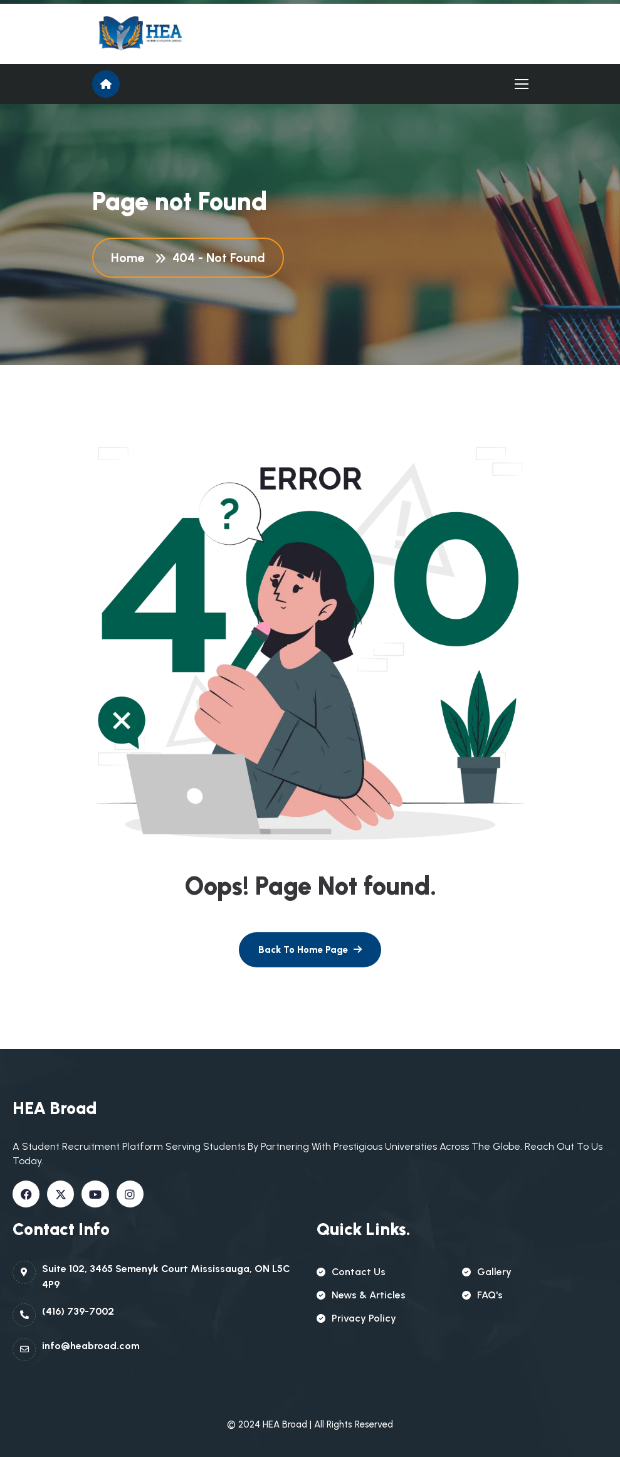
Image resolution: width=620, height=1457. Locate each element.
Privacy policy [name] (356, 1318)
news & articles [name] (361, 1295)
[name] (148, 33)
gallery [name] (487, 1272)
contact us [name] (351, 1272)
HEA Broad (285, 1424)
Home (130, 257)
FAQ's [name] (482, 1295)
